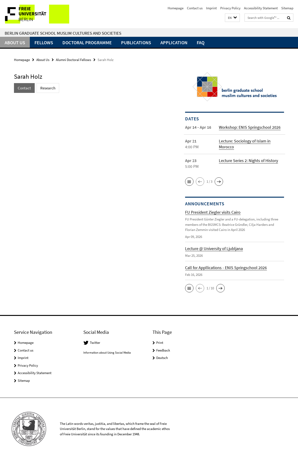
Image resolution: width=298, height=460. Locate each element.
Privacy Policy (230, 8)
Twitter (95, 342)
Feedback (163, 350)
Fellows (43, 42)
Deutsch (162, 357)
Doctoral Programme (87, 42)
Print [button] (159, 342)
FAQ (200, 42)
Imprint (211, 8)
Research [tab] (47, 88)
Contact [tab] (24, 88)
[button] (232, 18)
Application (173, 42)
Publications (136, 42)
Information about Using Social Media (107, 353)
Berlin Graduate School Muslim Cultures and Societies (63, 33)
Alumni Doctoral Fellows (73, 60)
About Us (15, 42)
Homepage (175, 8)
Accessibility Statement (261, 8)
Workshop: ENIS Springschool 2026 (250, 127)
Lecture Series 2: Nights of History (248, 160)
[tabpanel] (91, 102)
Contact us (195, 8)
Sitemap (287, 8)
